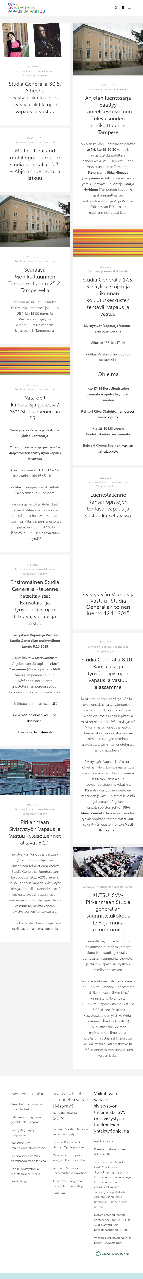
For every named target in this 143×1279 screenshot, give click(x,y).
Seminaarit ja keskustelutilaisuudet (35, 71)
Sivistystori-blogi (28, 1093)
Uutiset (129, 886)
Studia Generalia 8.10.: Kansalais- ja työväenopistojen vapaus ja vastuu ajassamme (108, 673)
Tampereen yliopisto (35, 75)
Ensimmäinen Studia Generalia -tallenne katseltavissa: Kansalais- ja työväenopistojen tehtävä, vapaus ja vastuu (34, 602)
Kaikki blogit (19, 1181)
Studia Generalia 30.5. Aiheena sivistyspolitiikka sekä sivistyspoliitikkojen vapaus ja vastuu (35, 98)
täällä (53, 704)
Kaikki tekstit (61, 1193)
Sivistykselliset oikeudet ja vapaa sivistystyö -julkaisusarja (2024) (70, 1106)
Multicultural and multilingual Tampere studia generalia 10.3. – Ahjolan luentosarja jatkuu (34, 164)
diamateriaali (42, 732)
